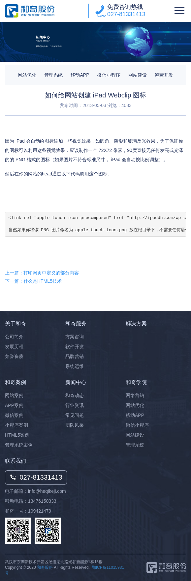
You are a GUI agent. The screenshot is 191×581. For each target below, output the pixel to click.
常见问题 (74, 415)
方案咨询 (74, 336)
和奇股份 (45, 567)
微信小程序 (108, 75)
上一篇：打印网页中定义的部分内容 (42, 272)
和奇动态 (74, 395)
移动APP (80, 75)
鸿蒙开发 (164, 75)
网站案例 (14, 395)
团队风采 (74, 425)
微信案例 (14, 415)
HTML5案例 (17, 435)
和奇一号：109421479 (28, 511)
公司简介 (14, 336)
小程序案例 (16, 425)
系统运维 (74, 366)
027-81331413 (126, 14)
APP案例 (14, 405)
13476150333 (42, 501)
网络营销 (135, 395)
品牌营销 (74, 356)
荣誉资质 (14, 356)
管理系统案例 (19, 445)
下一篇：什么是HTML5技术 (33, 281)
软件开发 (74, 346)
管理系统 (53, 75)
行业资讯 (74, 405)
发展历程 (14, 346)
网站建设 (137, 75)
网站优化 (27, 75)
